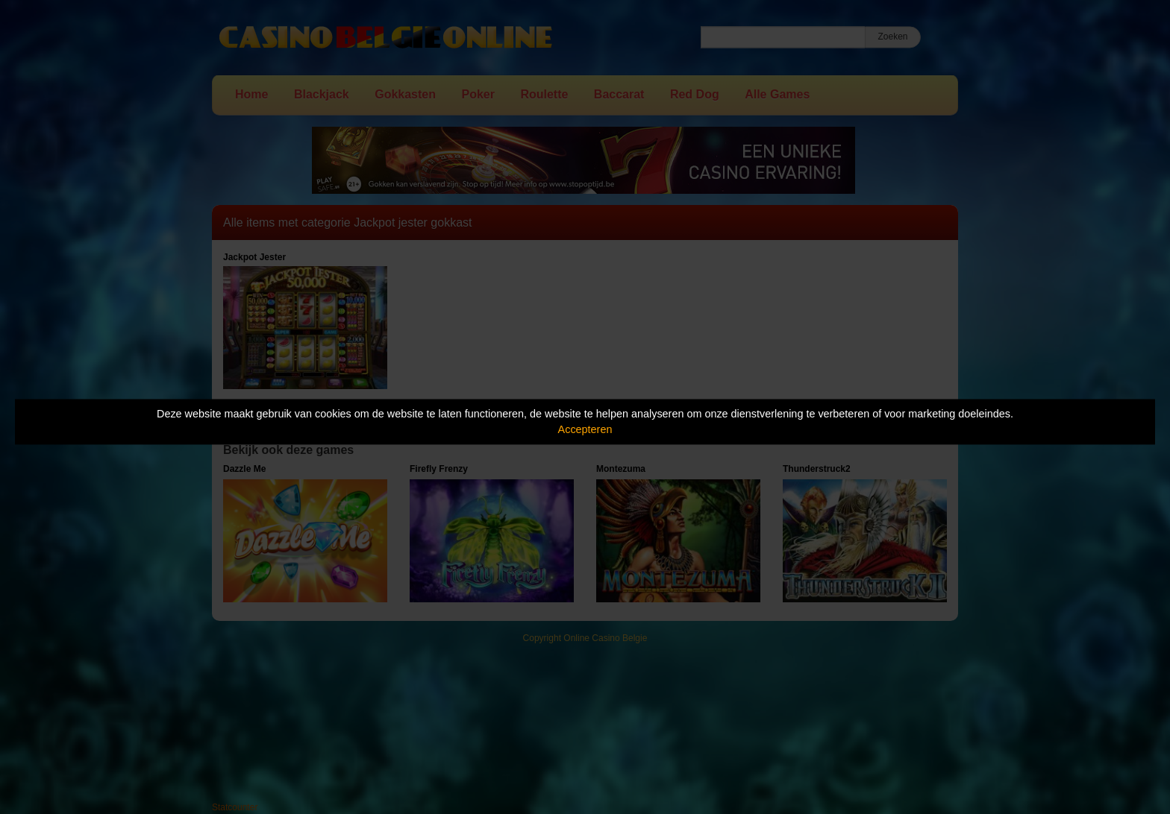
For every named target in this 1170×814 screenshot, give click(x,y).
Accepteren (585, 429)
